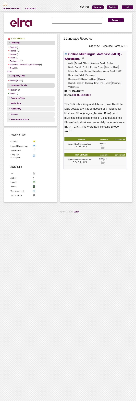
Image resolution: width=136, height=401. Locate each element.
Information (30, 8)
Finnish (13, 51)
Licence (14, 114)
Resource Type (18, 98)
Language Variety (19, 85)
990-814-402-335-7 (81, 95)
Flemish (13, 90)
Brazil (12, 93)
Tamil (12, 68)
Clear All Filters (18, 38)
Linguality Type (18, 76)
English (13, 47)
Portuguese (15, 61)
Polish (12, 58)
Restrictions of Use (20, 119)
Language (15, 43)
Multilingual (15, 80)
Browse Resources (12, 8)
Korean (13, 54)
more (9, 71)
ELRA (76, 212)
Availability (16, 109)
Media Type (16, 103)
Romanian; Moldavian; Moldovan (24, 65)
